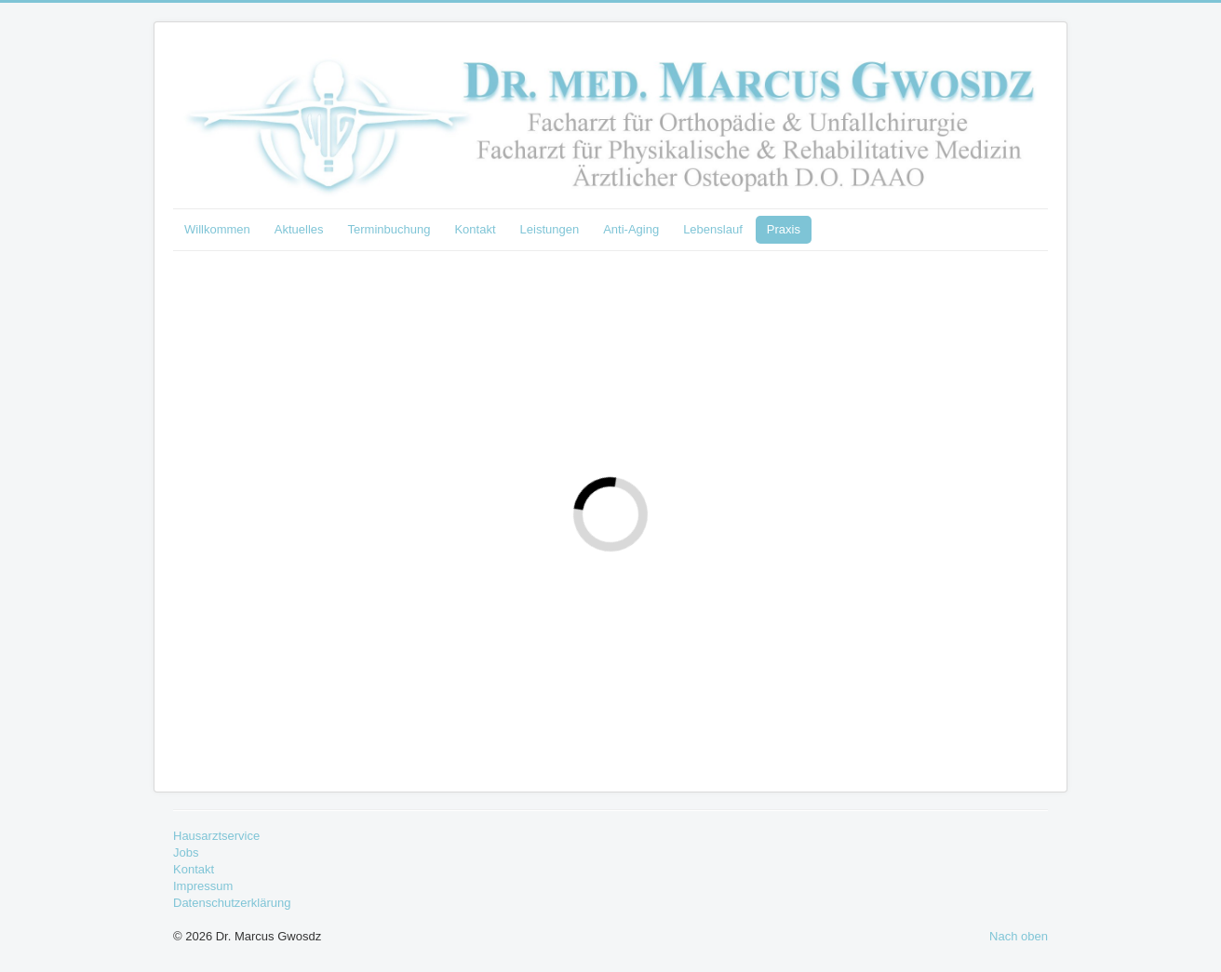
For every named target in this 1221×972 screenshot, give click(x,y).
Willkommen (217, 229)
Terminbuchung (389, 229)
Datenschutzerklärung (231, 903)
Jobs (185, 852)
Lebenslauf (713, 229)
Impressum (203, 886)
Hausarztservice (216, 836)
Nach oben (1018, 936)
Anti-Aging (631, 229)
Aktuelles (299, 229)
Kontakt (474, 229)
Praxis (783, 229)
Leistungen (550, 229)
